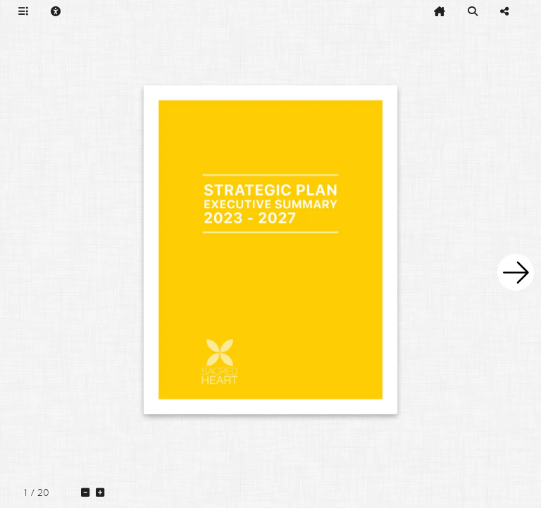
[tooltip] (23, 11)
